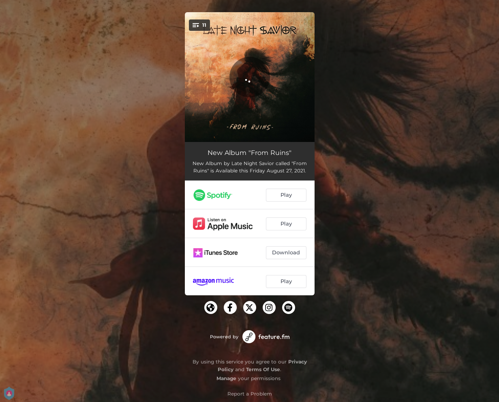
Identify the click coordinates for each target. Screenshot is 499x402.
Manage (226, 378)
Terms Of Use (263, 369)
